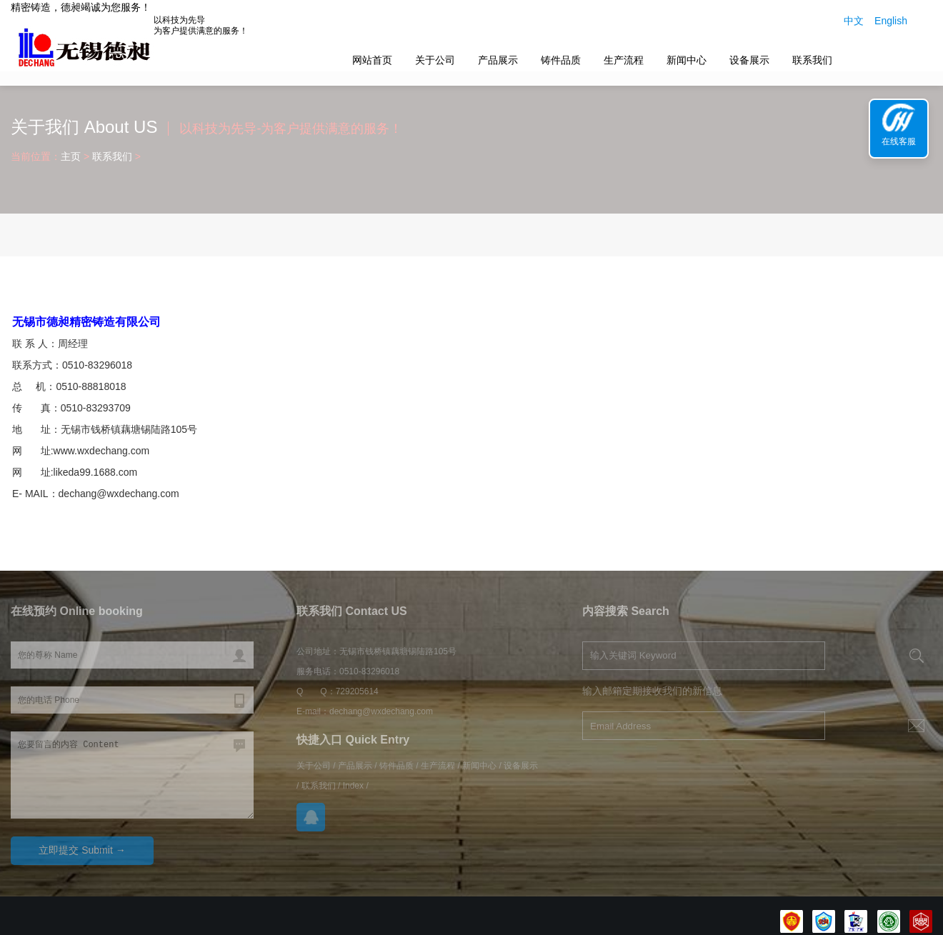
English (890, 20)
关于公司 (435, 60)
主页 (71, 156)
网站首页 (372, 60)
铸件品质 (561, 60)
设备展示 (749, 60)
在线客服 (899, 141)
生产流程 (624, 60)
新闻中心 (687, 60)
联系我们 (812, 60)
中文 (854, 20)
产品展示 (498, 60)
